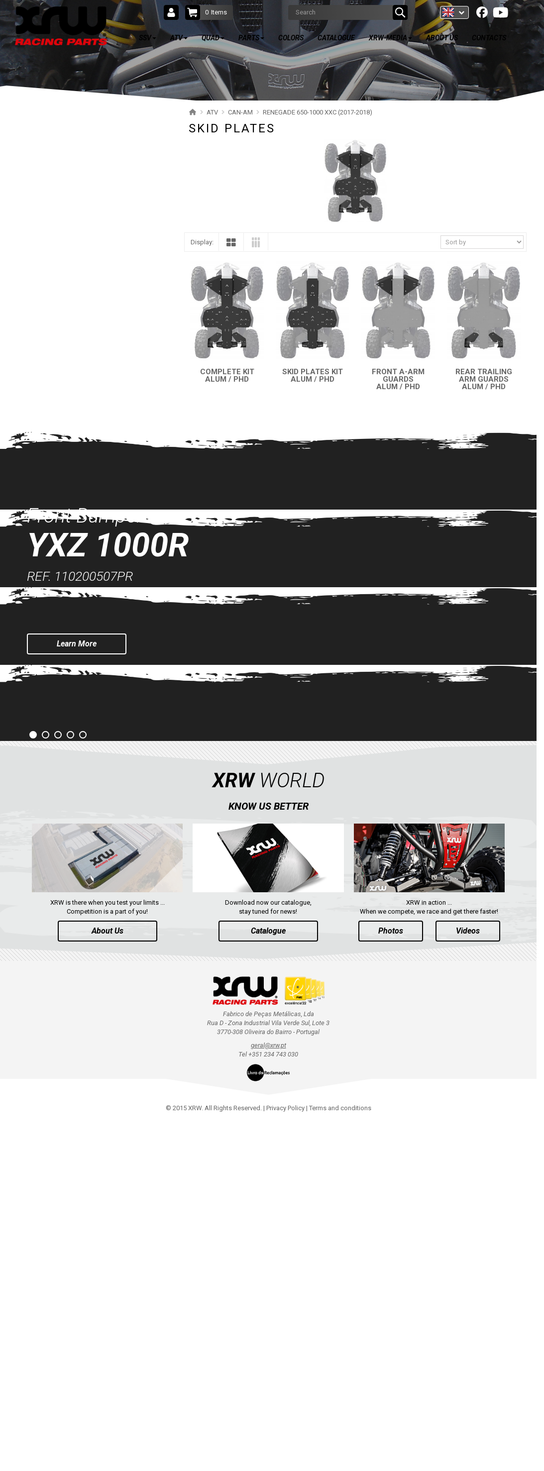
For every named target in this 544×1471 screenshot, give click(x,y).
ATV (40, 149)
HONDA (38, 661)
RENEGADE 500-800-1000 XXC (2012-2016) (91, 522)
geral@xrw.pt (268, 1393)
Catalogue (268, 1279)
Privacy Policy (285, 1456)
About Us (107, 1279)
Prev (8, 959)
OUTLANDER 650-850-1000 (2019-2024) (87, 243)
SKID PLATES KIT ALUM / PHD (312, 375)
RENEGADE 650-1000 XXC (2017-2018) (85, 452)
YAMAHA (40, 592)
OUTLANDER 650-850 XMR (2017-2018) (87, 313)
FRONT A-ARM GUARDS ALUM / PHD (398, 379)
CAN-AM (39, 191)
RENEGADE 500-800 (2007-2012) (77, 539)
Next (529, 959)
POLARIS (39, 174)
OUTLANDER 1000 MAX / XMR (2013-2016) (92, 365)
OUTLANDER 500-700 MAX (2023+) (81, 226)
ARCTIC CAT (44, 679)
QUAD (44, 701)
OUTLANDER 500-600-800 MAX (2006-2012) (93, 400)
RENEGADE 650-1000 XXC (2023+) (79, 417)
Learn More (77, 992)
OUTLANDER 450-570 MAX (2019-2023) (87, 296)
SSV (40, 120)
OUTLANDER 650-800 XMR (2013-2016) (87, 348)
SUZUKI (37, 609)
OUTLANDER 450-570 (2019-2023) (79, 278)
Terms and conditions (340, 1456)
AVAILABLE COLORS (73, 760)
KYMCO (38, 644)
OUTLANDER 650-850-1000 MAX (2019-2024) (94, 261)
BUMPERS (51, 487)
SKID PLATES (56, 470)
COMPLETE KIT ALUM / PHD (227, 375)
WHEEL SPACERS (61, 505)
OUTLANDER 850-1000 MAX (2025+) (82, 208)
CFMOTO (40, 574)
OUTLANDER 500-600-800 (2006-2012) (85, 383)
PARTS (46, 731)
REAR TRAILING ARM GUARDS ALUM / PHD (483, 379)
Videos (468, 1279)
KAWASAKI (42, 626)
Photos (390, 1279)
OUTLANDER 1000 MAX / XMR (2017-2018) (92, 330)
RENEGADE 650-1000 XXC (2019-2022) (85, 435)
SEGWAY (39, 557)
